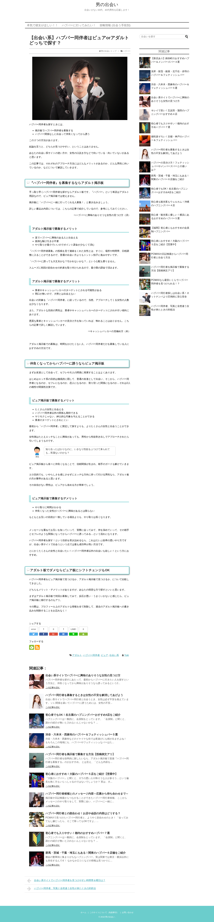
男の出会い (107, 4)
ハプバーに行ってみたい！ (79, 25)
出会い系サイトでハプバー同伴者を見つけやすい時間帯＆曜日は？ (66, 880)
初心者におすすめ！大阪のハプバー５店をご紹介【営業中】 (81, 773)
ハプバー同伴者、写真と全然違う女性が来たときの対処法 (61, 888)
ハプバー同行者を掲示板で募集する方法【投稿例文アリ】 (80, 754)
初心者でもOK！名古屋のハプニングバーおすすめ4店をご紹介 (83, 714)
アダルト (77, 655)
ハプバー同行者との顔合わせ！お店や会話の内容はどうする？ (82, 813)
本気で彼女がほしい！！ (42, 25)
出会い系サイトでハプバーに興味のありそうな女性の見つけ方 (82, 675)
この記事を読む (52, 687)
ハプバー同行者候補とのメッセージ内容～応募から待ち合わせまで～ (86, 793)
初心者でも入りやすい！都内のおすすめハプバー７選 (77, 833)
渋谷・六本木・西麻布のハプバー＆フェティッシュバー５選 (81, 734)
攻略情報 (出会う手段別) (115, 25)
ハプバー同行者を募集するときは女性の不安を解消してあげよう (84, 695)
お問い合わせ (127, 912)
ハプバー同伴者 (91, 655)
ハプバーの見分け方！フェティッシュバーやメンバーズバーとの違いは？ (170, 166)
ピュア (104, 655)
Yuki (126, 655)
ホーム (83, 912)
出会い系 (114, 655)
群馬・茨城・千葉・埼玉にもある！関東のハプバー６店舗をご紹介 (85, 852)
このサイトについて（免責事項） (104, 912)
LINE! (73, 629)
